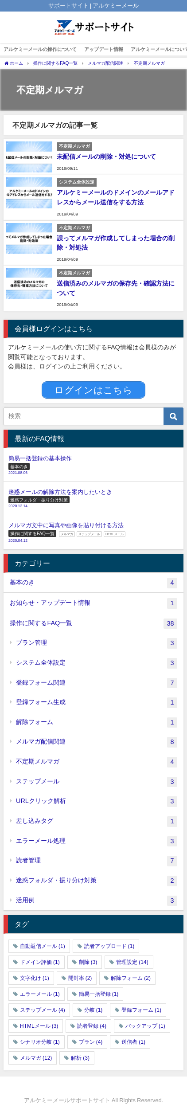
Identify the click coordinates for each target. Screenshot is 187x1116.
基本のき (93, 583)
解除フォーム (96, 722)
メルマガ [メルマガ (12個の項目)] (36, 1058)
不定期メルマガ (96, 762)
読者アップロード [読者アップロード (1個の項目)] (109, 946)
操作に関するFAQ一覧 (93, 624)
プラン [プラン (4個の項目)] (91, 1042)
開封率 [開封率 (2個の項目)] (80, 978)
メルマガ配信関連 (96, 742)
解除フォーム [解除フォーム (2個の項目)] (131, 978)
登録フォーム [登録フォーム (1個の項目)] (141, 1010)
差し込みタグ (96, 821)
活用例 (96, 901)
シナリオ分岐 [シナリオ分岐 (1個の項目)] (40, 1042)
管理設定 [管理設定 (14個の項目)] (132, 962)
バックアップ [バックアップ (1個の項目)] (145, 1026)
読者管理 (96, 861)
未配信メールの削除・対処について (106, 156)
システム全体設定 (96, 663)
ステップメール (96, 782)
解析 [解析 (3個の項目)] (80, 1058)
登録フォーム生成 (96, 702)
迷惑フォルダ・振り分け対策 (96, 881)
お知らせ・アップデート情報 (93, 603)
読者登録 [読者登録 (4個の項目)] (91, 1026)
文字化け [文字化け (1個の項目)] (34, 978)
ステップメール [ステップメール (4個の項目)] (42, 1010)
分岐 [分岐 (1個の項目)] (93, 1010)
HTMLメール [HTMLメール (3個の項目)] (39, 1026)
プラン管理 (96, 643)
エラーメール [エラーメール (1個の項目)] (40, 994)
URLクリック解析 (96, 801)
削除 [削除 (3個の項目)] (88, 962)
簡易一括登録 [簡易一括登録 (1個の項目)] (99, 994)
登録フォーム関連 (96, 683)
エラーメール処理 (96, 841)
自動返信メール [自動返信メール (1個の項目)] (42, 946)
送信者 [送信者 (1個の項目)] (133, 1042)
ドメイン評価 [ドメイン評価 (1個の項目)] (40, 962)
